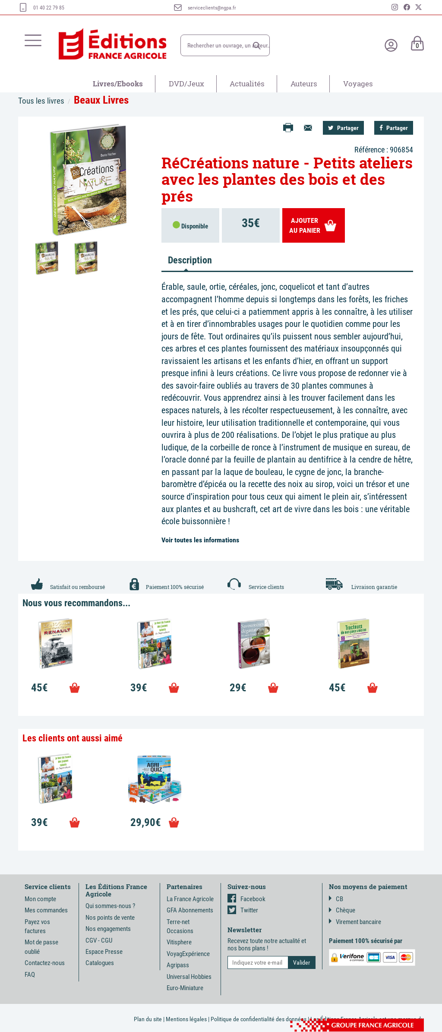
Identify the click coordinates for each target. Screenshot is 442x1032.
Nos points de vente (110, 917)
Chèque (342, 910)
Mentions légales (186, 1019)
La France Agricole (190, 899)
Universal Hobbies (189, 977)
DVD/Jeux (186, 84)
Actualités (247, 84)
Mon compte (40, 899)
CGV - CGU (98, 940)
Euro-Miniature (185, 988)
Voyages (358, 84)
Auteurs (303, 84)
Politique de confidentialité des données (258, 1019)
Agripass (178, 965)
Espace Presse (104, 952)
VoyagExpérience (188, 954)
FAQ (30, 974)
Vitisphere (179, 942)
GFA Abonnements (190, 910)
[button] (257, 46)
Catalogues (99, 963)
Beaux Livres (101, 100)
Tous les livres (41, 101)
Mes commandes (46, 910)
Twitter (242, 910)
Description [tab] (189, 260)
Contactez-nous (45, 963)
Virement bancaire (355, 922)
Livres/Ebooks (118, 84)
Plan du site (148, 1019)
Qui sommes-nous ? (110, 906)
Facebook (246, 899)
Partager (343, 127)
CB (336, 899)
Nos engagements (108, 929)
